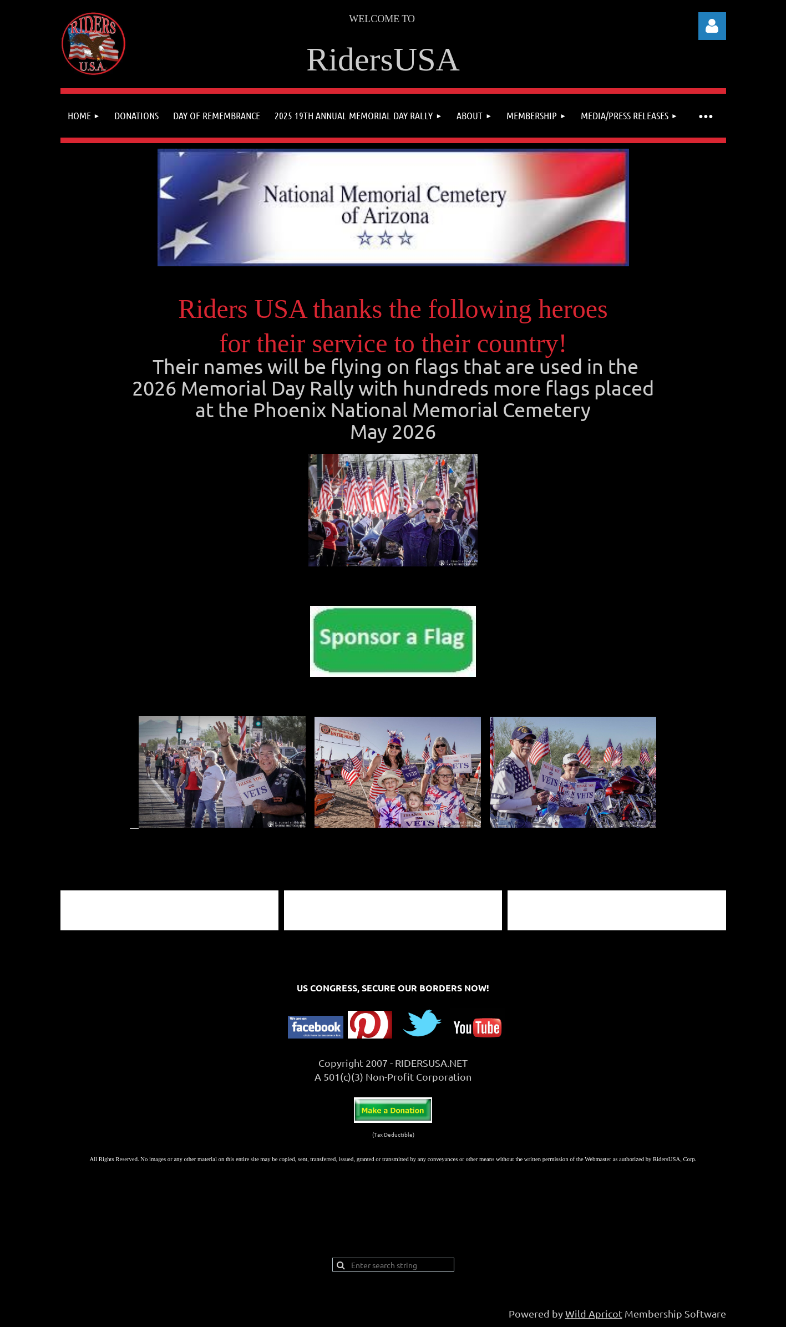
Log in (712, 26)
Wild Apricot (593, 1313)
